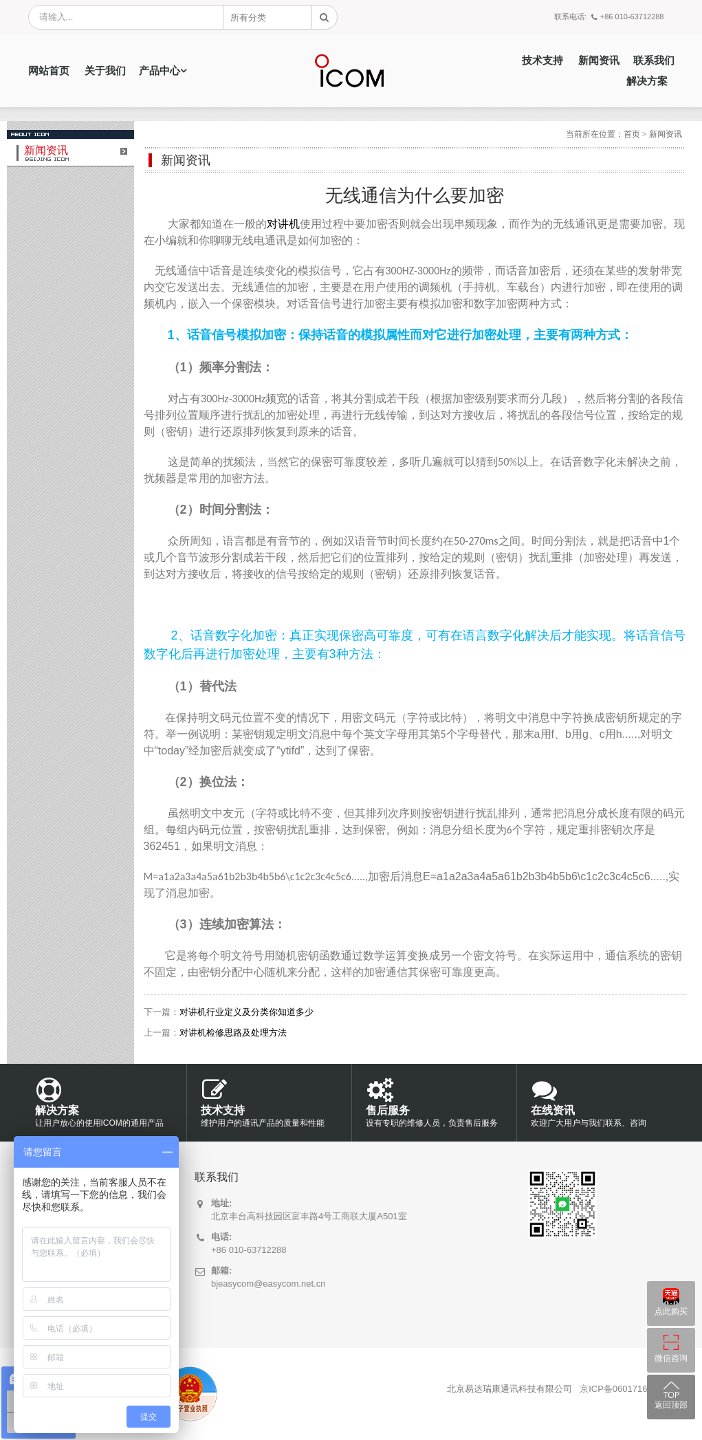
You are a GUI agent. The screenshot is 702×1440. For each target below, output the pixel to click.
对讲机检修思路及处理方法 (233, 1032)
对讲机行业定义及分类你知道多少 (246, 1012)
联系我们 (653, 60)
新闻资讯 (598, 60)
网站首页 (48, 70)
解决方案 (647, 81)
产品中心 (159, 70)
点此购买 (671, 1311)
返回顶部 (671, 1405)
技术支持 (542, 60)
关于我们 (105, 70)
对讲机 (283, 224)
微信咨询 (671, 1358)
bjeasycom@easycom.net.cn (268, 1283)
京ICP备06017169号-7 (624, 1389)
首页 (632, 134)
